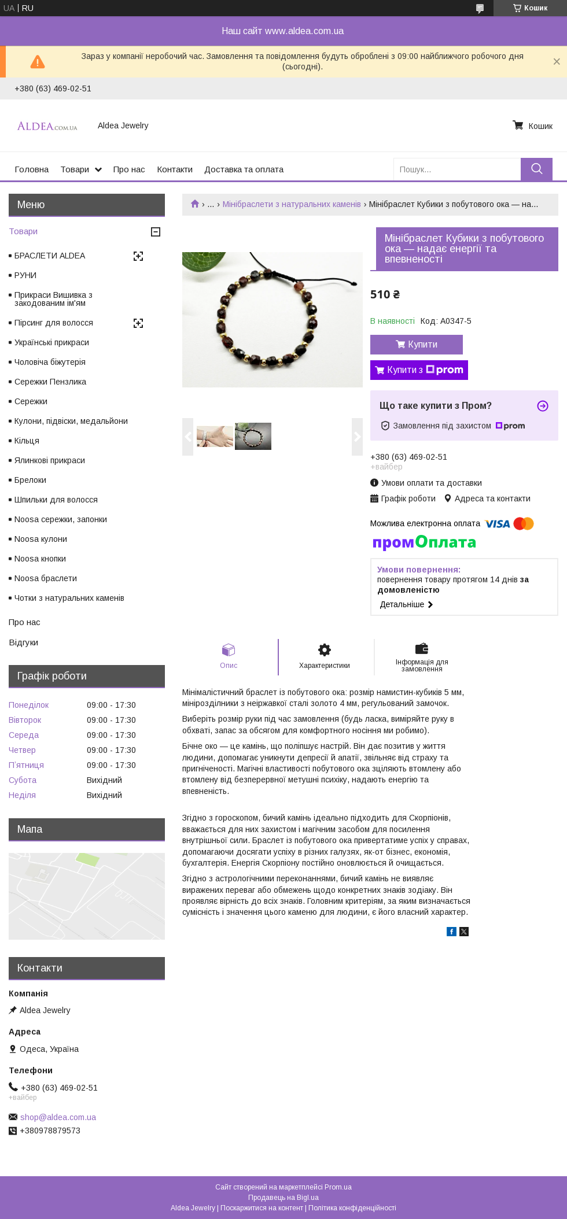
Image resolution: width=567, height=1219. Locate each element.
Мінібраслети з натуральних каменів (292, 204)
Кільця (26, 440)
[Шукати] (537, 169)
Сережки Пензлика (50, 381)
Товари (74, 169)
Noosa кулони (40, 539)
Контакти (175, 169)
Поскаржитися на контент (261, 1208)
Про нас (129, 169)
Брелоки (30, 480)
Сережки (30, 401)
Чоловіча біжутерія (50, 362)
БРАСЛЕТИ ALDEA (49, 255)
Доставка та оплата (244, 169)
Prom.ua (338, 1187)
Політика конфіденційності (352, 1208)
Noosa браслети (45, 578)
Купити (422, 344)
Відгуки (23, 642)
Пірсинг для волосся (53, 322)
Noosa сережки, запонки (60, 519)
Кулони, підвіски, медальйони (71, 421)
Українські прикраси (51, 342)
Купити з (425, 370)
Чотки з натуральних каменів (69, 598)
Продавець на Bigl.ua (283, 1198)
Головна (31, 169)
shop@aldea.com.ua (58, 1117)
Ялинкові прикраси (49, 460)
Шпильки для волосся (56, 499)
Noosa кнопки (40, 558)
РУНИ (25, 275)
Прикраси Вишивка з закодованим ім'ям (53, 299)
